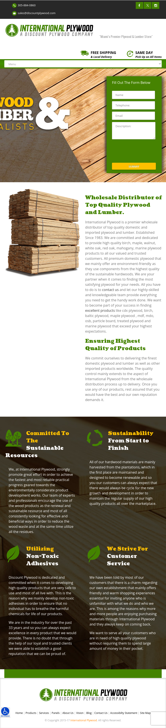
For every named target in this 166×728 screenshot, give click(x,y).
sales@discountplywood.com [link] (37, 13)
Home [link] (19, 713)
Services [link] (44, 713)
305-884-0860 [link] (27, 5)
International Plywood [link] (83, 720)
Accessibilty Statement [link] (123, 713)
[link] (5, 712)
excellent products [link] (100, 310)
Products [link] (31, 713)
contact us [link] (111, 289)
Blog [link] (89, 713)
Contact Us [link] (101, 713)
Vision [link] (80, 713)
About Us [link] (68, 713)
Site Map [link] (145, 713)
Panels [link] (56, 713)
